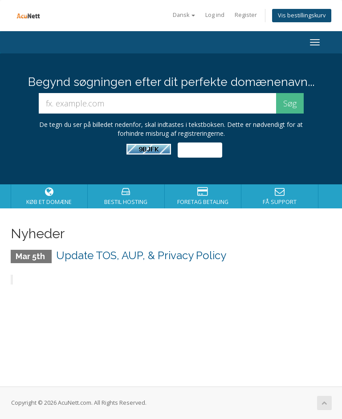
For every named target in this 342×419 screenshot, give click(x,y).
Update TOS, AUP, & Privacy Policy (141, 255)
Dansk (184, 15)
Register (246, 15)
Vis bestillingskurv (302, 15)
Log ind (214, 15)
